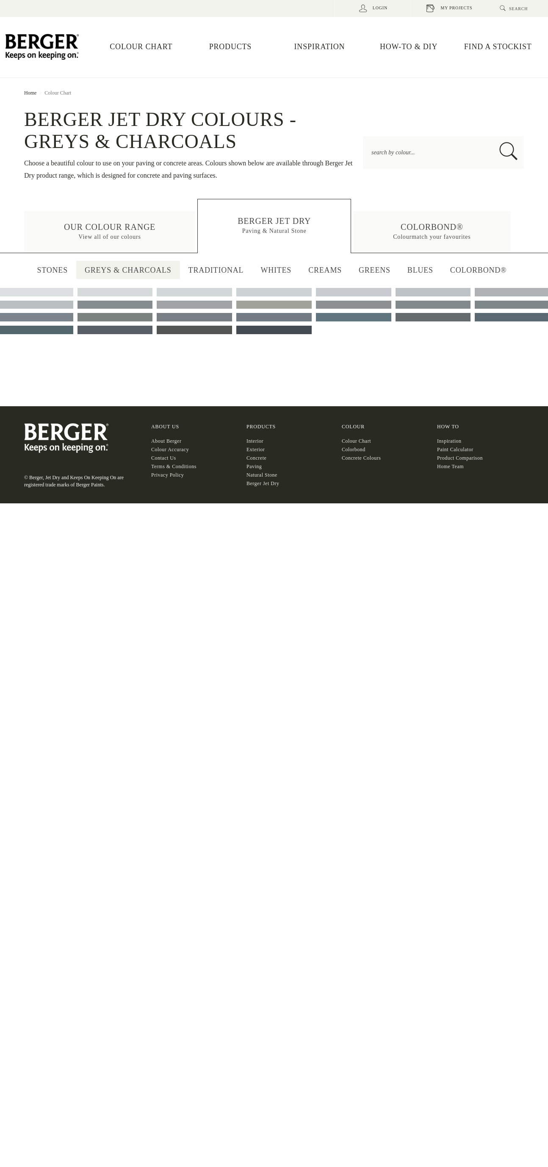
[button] (109, 232)
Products (261, 785)
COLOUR (353, 785)
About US (165, 785)
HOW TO (448, 785)
